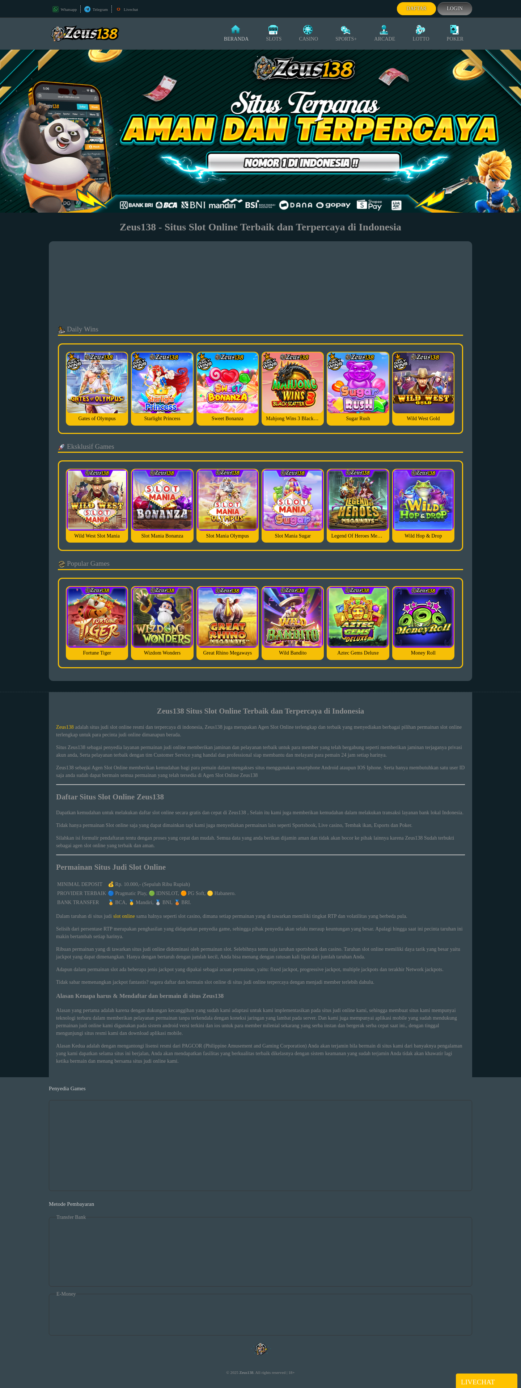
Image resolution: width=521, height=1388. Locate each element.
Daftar (416, 8)
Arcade (384, 33)
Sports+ (346, 33)
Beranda (236, 33)
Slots (273, 33)
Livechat (126, 9)
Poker (455, 33)
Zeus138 (65, 727)
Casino (308, 33)
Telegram (96, 9)
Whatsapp (64, 9)
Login (455, 8)
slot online (124, 916)
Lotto (420, 33)
